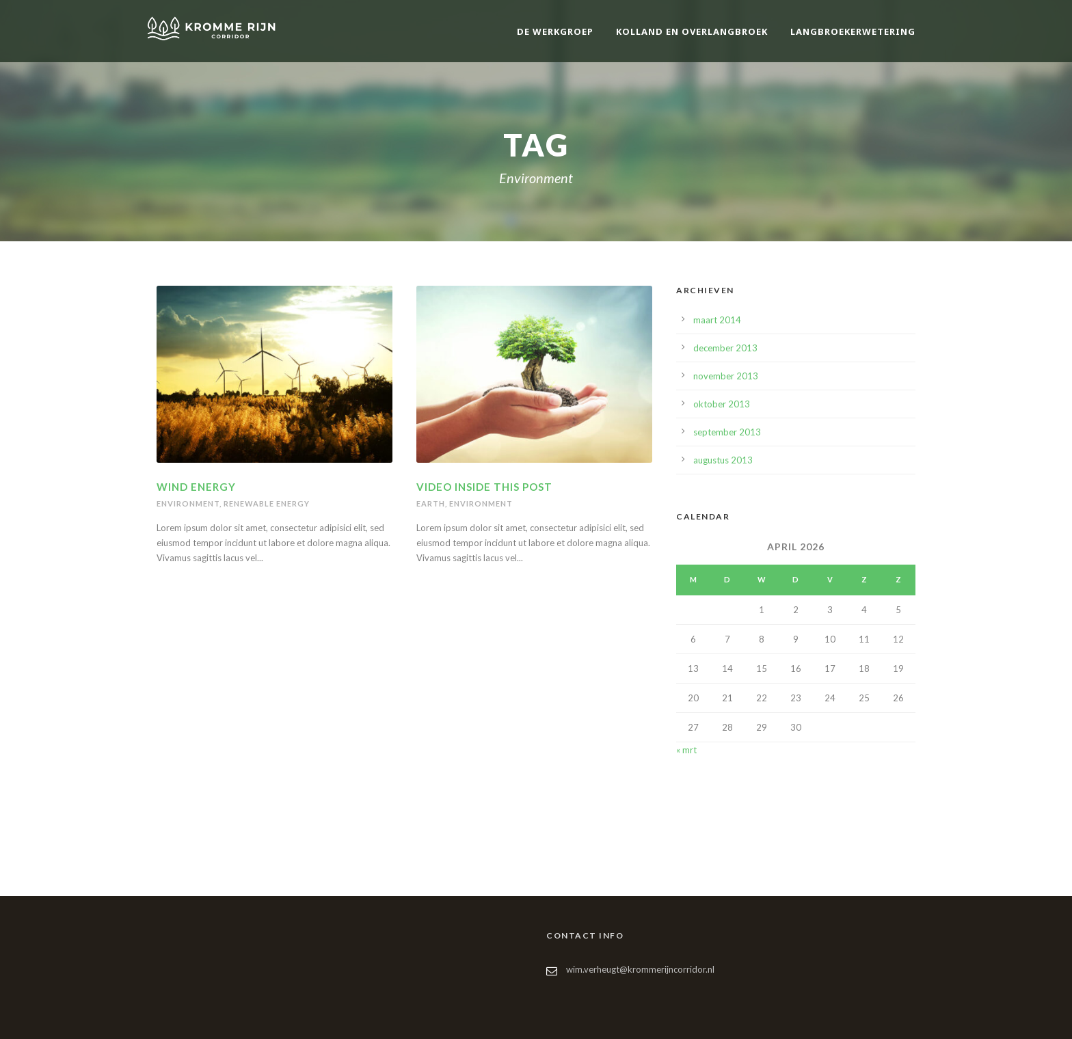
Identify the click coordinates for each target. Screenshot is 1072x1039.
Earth (430, 503)
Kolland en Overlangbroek (692, 31)
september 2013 (727, 432)
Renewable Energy (267, 503)
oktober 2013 (721, 404)
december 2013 (725, 347)
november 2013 (725, 375)
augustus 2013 (723, 460)
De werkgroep (555, 31)
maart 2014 (717, 319)
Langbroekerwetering (852, 31)
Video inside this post (484, 487)
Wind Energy (196, 487)
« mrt (686, 749)
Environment (188, 503)
